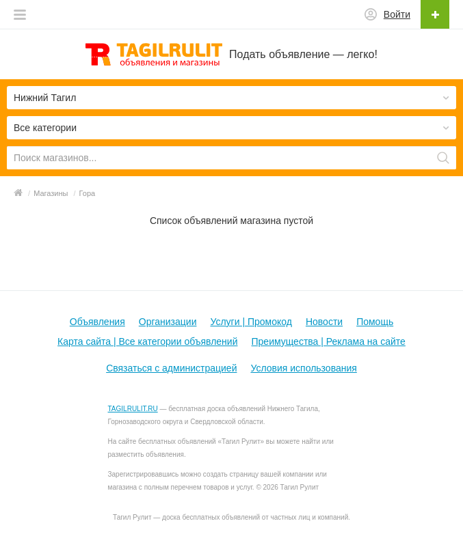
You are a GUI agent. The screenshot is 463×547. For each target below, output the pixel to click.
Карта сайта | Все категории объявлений (147, 341)
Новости (324, 321)
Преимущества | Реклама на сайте (329, 341)
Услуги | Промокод (250, 321)
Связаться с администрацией (171, 368)
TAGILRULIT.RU (133, 408)
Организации (168, 321)
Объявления (97, 321)
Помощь (374, 321)
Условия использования (303, 368)
